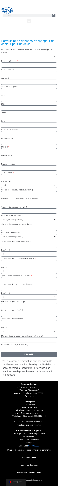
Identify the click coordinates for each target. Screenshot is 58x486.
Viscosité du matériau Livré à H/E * (14, 207)
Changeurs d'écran (29, 457)
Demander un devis (29, 407)
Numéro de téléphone (9, 130)
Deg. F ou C (5, 250)
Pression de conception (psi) (12, 310)
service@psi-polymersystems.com (29, 413)
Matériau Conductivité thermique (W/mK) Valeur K (21, 198)
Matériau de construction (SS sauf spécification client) (22, 336)
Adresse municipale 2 (9, 87)
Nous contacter (29, 404)
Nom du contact (7, 70)
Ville (2, 95)
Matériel (4, 147)
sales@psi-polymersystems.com (29, 410)
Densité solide (6, 155)
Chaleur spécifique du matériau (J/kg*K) (17, 190)
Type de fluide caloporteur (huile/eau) (16, 276)
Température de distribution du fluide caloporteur (20, 284)
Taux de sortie (7, 173)
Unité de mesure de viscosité (12, 233)
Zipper (3, 113)
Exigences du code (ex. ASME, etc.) (14, 344)
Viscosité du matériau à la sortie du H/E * (17, 224)
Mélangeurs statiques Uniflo (29, 472)
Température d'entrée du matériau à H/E (17, 241)
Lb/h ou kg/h (6, 181)
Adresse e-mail (7, 138)
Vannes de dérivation (29, 465)
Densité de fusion (8, 164)
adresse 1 (5, 78)
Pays (3, 121)
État (3, 104)
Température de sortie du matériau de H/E (17, 259)
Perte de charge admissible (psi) (13, 301)
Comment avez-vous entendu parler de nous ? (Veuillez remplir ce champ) (26, 50)
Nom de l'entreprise (9, 61)
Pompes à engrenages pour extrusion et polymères (29, 450)
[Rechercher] (53, 15)
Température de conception (12, 319)
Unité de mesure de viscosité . (12, 216)
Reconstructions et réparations (29, 480)
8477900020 (33, 446)
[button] (29, 21)
